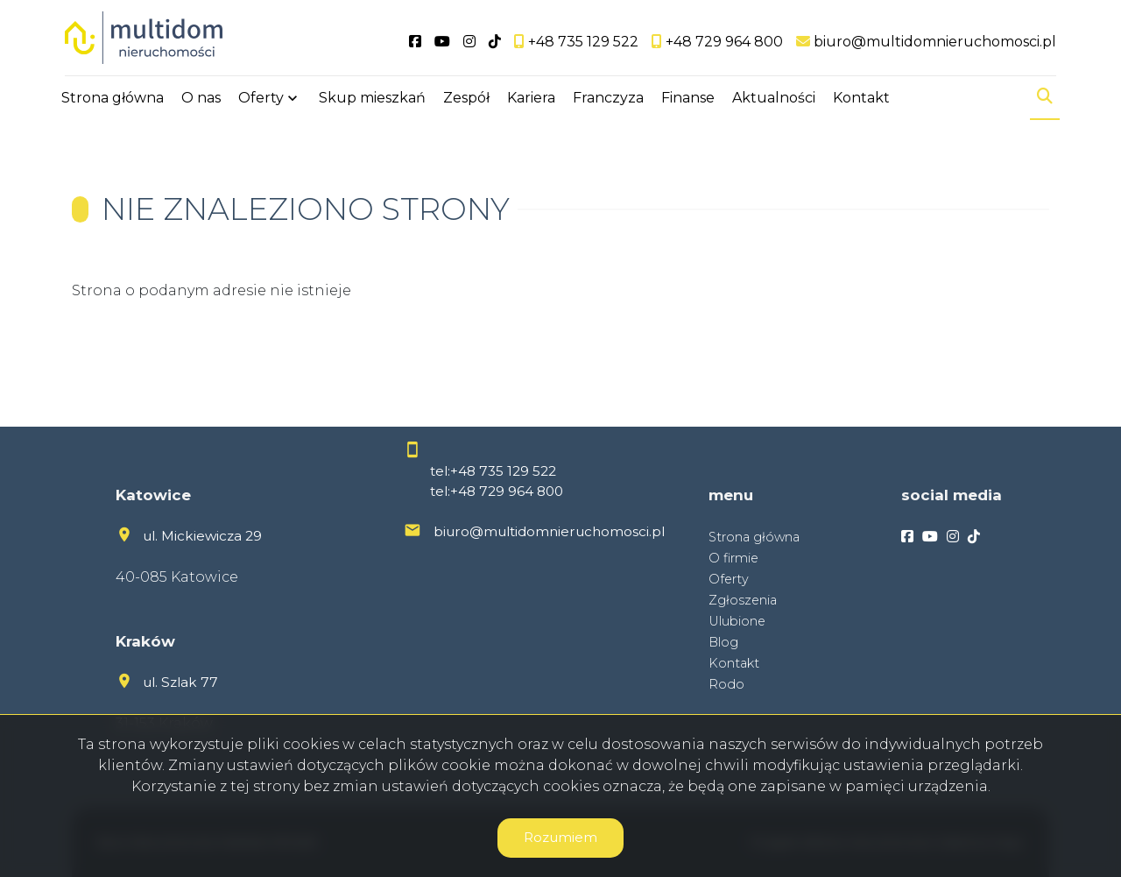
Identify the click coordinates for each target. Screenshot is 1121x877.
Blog (723, 642)
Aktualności (773, 98)
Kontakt (861, 98)
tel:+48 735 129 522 (493, 471)
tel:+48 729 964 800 (496, 491)
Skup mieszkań (372, 98)
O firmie (733, 558)
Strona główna (112, 98)
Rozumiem (560, 837)
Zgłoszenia (743, 600)
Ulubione (737, 621)
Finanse (688, 98)
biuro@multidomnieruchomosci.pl (549, 531)
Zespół (466, 98)
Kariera (531, 98)
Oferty (261, 98)
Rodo (726, 684)
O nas (201, 98)
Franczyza (608, 98)
